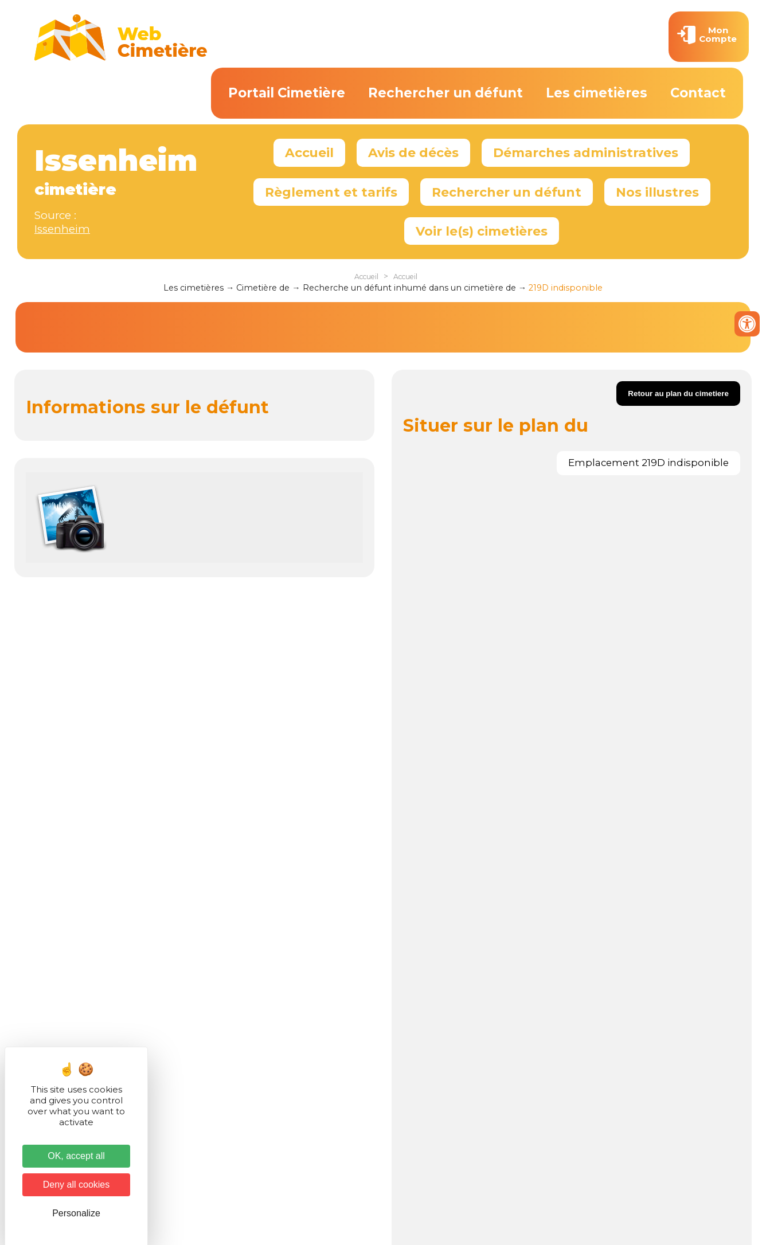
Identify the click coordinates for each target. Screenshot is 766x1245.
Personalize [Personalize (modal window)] (76, 1213)
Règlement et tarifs (331, 192)
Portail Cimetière (286, 93)
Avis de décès (413, 152)
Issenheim (62, 229)
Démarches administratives (585, 152)
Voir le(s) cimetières (482, 231)
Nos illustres (657, 192)
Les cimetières (596, 93)
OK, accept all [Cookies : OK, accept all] (76, 1156)
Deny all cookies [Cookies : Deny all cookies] (76, 1184)
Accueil (309, 152)
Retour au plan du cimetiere (678, 393)
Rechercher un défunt (445, 93)
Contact (698, 93)
